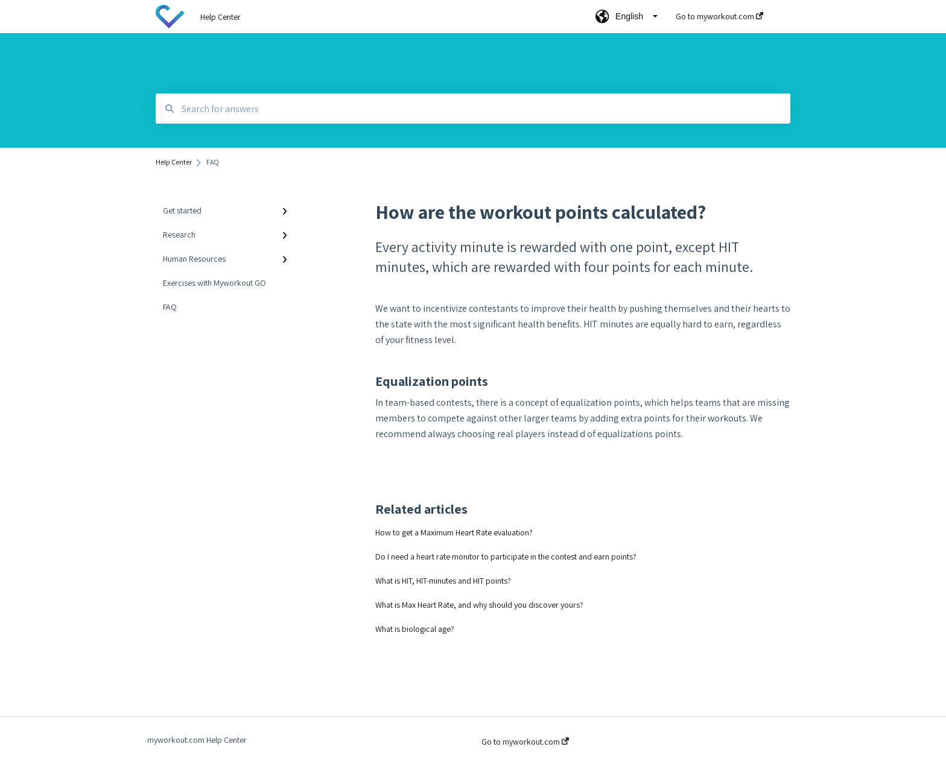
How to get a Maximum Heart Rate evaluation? (454, 532)
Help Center (220, 16)
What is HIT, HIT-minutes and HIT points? (443, 580)
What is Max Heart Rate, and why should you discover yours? (479, 604)
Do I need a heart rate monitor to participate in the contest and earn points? (505, 556)
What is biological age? (414, 628)
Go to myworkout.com (525, 741)
